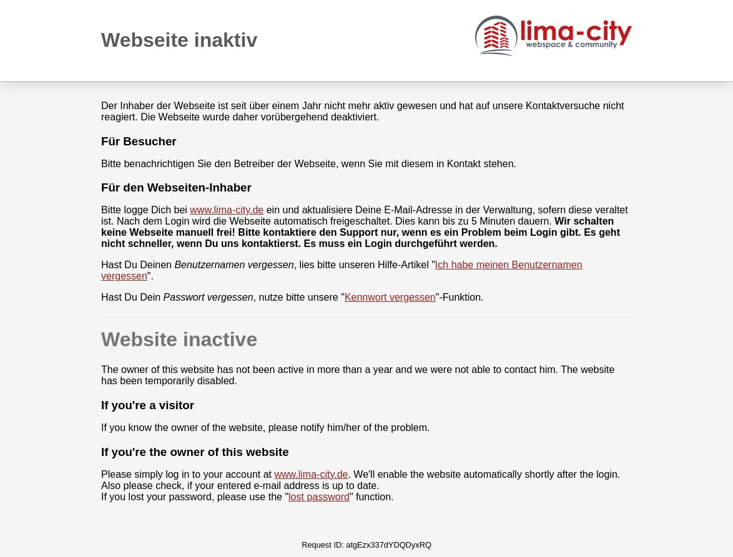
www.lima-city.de (226, 210)
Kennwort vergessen (390, 297)
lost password (319, 497)
